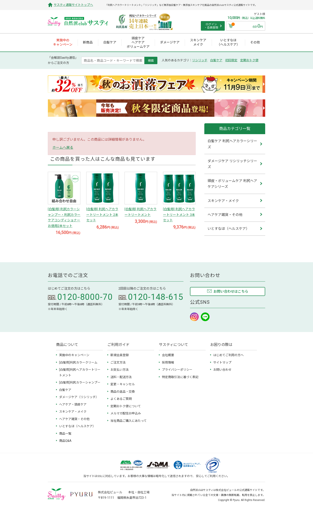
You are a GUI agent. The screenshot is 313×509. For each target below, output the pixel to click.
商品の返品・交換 (122, 391)
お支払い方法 (119, 369)
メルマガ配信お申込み (125, 413)
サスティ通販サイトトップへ (73, 5)
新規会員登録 (119, 355)
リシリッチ (199, 60)
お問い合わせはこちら (230, 291)
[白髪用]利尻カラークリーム (78, 362)
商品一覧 (65, 433)
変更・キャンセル (122, 384)
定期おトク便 (249, 60)
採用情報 (168, 362)
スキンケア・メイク (73, 411)
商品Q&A (65, 440)
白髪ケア (216, 60)
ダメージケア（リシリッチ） (79, 397)
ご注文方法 (118, 362)
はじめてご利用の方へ (228, 355)
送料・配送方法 (121, 377)
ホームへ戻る (62, 147)
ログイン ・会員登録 (211, 26)
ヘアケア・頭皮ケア (73, 404)
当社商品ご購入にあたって (128, 420)
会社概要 (168, 355)
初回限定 (231, 60)
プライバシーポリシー (177, 369)
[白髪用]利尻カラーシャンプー (79, 382)
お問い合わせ (222, 369)
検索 (151, 60)
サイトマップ (222, 362)
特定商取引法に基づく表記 (180, 377)
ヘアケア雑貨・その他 (74, 419)
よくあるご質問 (121, 399)
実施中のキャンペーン (74, 355)
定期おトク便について (125, 406)
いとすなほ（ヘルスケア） (77, 426)
